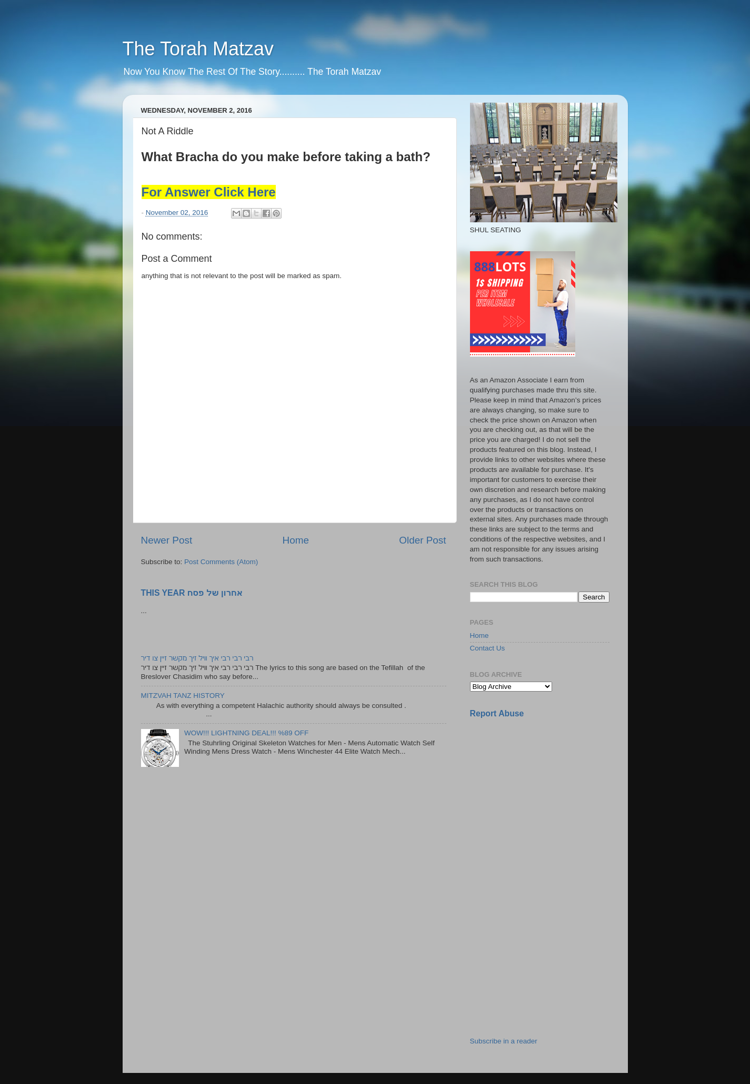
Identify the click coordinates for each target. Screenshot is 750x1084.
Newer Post (167, 540)
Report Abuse (497, 713)
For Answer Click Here (209, 192)
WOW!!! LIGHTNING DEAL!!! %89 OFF (246, 733)
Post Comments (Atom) (221, 562)
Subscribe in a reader (503, 1041)
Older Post (422, 540)
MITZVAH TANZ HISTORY (183, 695)
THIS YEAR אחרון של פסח (192, 592)
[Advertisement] (549, 801)
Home (296, 540)
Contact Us (487, 648)
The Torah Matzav (198, 49)
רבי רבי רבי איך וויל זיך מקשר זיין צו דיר (197, 658)
